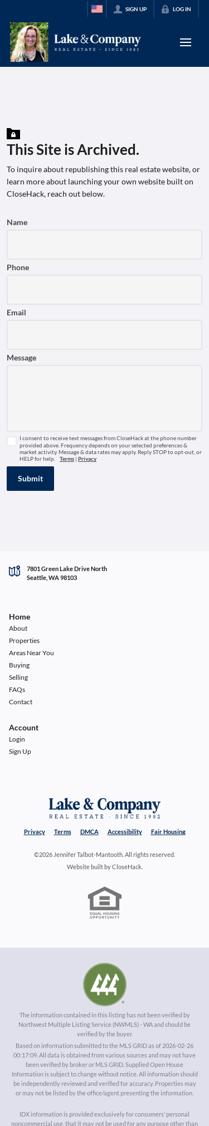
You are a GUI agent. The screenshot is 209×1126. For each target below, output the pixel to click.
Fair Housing (168, 831)
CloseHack (127, 866)
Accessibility (125, 831)
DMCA (89, 831)
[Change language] (97, 9)
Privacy (87, 459)
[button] (30, 478)
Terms (67, 459)
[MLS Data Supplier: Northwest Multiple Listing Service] (105, 984)
